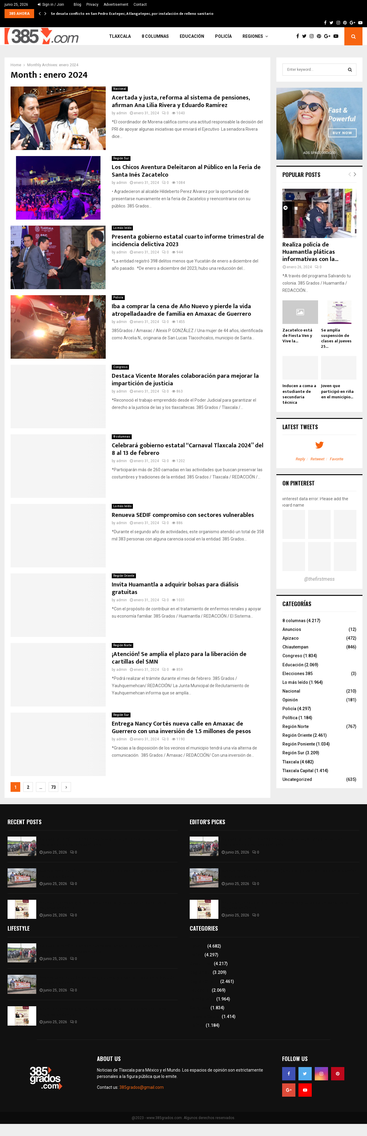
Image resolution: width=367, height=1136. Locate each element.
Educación (192, 36)
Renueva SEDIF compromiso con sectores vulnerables (184, 515)
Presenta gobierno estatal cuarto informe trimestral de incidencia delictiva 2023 (188, 241)
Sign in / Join (51, 4)
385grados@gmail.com (141, 1087)
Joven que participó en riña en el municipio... (337, 391)
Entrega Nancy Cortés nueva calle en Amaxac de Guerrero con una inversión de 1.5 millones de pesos (181, 727)
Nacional (119, 88)
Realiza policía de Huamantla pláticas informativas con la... (310, 252)
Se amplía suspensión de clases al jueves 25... (336, 338)
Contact (140, 4)
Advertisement (116, 4)
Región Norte (122, 645)
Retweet (317, 459)
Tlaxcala (120, 36)
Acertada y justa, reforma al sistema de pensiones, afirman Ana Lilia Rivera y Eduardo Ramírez (181, 101)
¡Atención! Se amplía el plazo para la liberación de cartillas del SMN (179, 658)
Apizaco (290, 638)
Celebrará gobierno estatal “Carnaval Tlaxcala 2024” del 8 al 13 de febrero (187, 449)
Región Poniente (298, 744)
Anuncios (291, 629)
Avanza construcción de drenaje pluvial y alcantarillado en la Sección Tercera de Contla (107, 873)
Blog (77, 4)
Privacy (92, 4)
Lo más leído (122, 228)
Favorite (336, 459)
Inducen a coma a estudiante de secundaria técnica (299, 394)
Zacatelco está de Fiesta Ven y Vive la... (297, 335)
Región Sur (121, 158)
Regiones (253, 36)
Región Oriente (123, 575)
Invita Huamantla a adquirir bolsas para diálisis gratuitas (175, 588)
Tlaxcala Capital (298, 770)
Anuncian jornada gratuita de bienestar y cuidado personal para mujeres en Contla (102, 905)
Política (290, 717)
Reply (300, 459)
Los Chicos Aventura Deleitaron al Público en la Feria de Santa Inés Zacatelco (186, 171)
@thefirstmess (319, 579)
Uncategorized (297, 779)
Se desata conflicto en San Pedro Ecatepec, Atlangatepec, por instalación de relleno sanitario (132, 14)
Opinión (290, 699)
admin (121, 113)
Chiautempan (295, 647)
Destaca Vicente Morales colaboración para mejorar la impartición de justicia (185, 380)
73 (53, 787)
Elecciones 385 (297, 673)
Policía (223, 36)
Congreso (120, 367)
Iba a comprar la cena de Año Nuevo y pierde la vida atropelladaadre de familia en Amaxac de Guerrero (181, 310)
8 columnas (155, 36)
